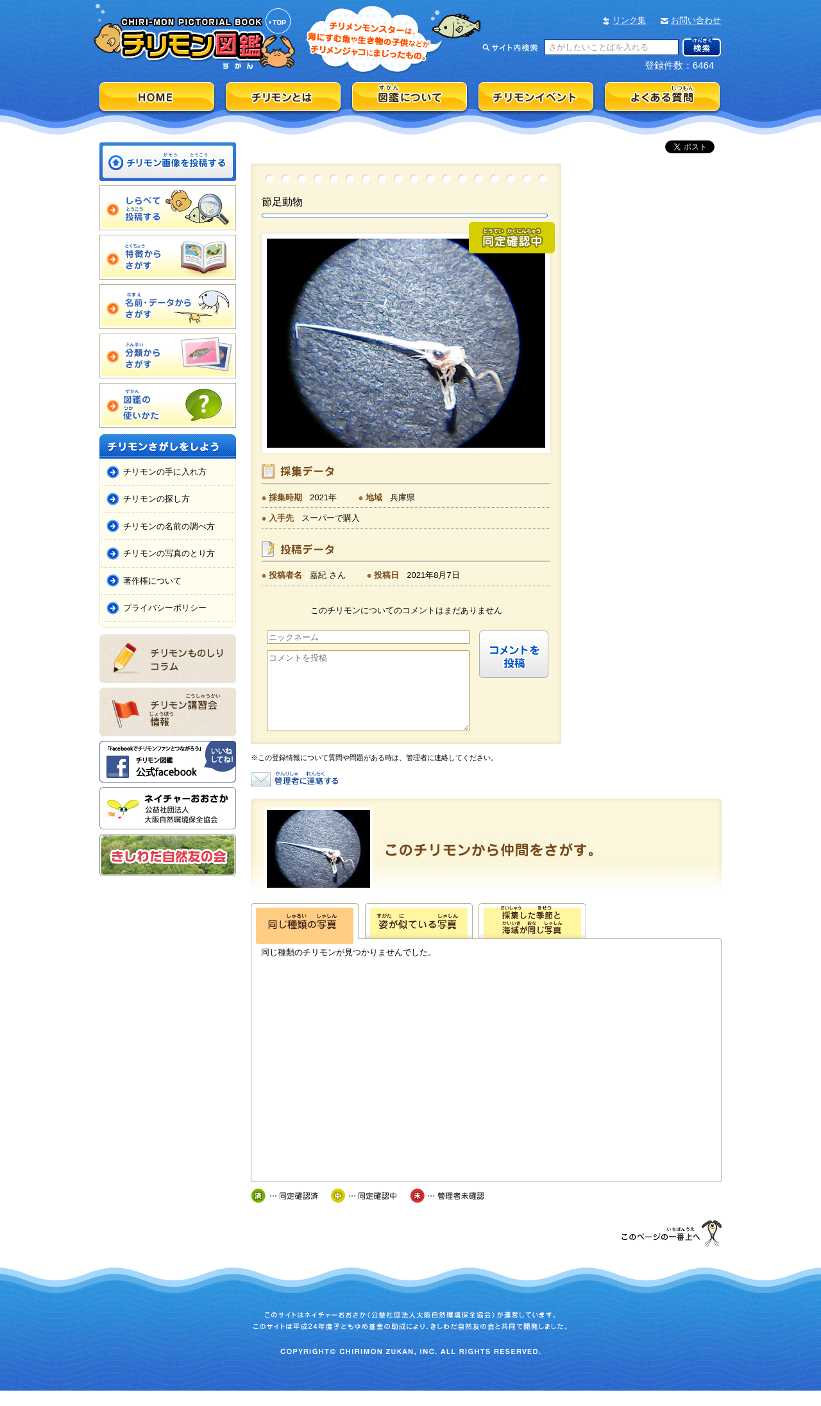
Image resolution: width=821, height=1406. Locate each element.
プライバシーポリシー (165, 608)
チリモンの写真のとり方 (169, 553)
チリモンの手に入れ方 (165, 472)
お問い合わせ (696, 20)
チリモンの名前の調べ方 (169, 526)
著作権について (152, 581)
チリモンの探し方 (156, 499)
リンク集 (629, 20)
